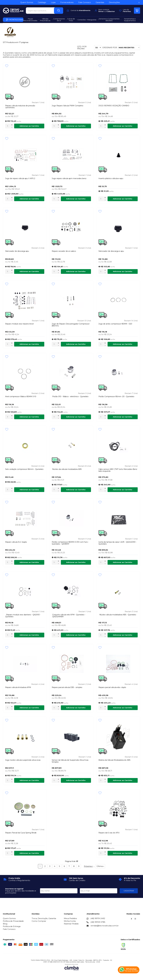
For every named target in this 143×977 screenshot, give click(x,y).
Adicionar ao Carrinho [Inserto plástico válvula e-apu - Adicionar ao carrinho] (122, 199)
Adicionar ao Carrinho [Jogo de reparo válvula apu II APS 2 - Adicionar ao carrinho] (29, 199)
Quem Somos (9, 918)
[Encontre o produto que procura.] (58, 10)
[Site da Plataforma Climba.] (71, 967)
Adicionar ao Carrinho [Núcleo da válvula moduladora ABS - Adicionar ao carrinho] (76, 489)
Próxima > (88, 866)
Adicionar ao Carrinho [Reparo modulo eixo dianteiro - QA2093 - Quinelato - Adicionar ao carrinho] (29, 635)
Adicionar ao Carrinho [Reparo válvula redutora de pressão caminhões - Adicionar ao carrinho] (29, 126)
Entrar (101, 11)
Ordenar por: (109, 47)
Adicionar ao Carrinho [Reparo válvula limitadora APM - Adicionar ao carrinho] (29, 708)
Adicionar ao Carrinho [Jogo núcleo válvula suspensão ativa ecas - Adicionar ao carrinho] (29, 780)
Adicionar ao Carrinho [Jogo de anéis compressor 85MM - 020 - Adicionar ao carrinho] (122, 344)
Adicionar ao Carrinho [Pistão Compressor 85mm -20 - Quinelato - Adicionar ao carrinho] (122, 417)
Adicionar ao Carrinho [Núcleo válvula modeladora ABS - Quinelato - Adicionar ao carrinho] (122, 635)
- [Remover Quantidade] (11, 127)
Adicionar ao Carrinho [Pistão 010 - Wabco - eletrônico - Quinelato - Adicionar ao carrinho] (76, 417)
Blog (5, 924)
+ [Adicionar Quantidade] (11, 125)
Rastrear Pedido (71, 924)
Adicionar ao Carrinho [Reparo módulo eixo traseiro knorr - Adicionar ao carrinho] (29, 344)
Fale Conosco (9, 929)
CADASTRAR (129, 891)
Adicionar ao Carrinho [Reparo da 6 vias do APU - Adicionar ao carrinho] (122, 853)
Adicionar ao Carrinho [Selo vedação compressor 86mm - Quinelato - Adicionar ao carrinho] (29, 489)
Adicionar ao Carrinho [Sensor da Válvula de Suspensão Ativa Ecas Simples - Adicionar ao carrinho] (76, 780)
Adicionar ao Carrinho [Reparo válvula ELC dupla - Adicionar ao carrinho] (29, 562)
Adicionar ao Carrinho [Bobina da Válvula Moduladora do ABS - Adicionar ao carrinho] (122, 780)
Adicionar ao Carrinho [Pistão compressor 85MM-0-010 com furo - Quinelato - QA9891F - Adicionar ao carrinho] (76, 562)
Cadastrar (110, 11)
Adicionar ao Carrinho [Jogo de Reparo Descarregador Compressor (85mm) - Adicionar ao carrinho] (76, 344)
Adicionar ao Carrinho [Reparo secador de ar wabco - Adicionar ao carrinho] (76, 271)
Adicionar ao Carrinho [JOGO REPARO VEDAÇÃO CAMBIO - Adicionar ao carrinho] (122, 126)
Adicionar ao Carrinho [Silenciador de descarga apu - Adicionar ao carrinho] (29, 271)
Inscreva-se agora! (14, 889)
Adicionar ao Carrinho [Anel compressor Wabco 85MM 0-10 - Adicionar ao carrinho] (29, 417)
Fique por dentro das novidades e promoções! (20, 892)
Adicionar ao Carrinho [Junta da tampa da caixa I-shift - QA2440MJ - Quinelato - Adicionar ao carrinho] (122, 562)
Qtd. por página (82, 48)
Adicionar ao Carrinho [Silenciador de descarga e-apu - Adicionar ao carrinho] (122, 271)
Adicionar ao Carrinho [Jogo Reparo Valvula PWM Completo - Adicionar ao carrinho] (76, 126)
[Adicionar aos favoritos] (6, 65)
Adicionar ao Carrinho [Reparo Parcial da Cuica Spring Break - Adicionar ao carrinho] (29, 853)
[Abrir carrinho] (137, 10)
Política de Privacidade (13, 921)
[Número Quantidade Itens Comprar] (7, 126)
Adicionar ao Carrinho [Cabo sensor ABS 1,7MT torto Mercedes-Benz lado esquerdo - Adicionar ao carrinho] (122, 489)
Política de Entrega (11, 926)
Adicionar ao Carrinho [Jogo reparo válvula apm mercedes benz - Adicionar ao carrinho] (76, 199)
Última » (100, 866)
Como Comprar (39, 921)
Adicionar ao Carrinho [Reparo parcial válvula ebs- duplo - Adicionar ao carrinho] (122, 708)
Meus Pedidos (70, 918)
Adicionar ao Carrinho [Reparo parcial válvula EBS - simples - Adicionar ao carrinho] (76, 708)
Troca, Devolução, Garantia (44, 918)
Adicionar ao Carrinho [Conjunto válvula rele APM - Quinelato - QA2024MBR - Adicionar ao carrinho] (76, 635)
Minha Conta (70, 921)
